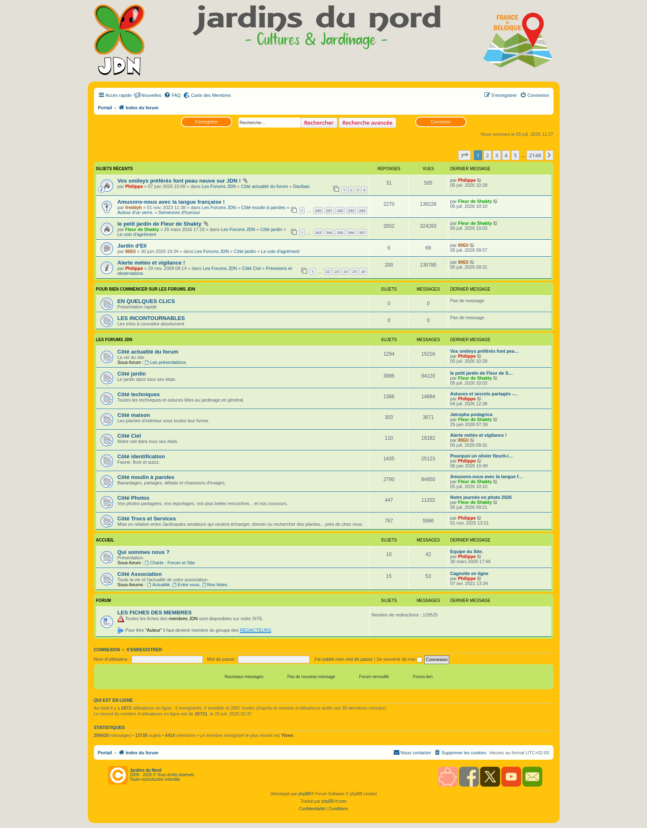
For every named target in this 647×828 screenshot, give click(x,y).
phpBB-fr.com (334, 801)
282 (340, 210)
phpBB (304, 794)
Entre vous (185, 584)
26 (363, 271)
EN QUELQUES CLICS (146, 301)
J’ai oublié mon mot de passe (343, 659)
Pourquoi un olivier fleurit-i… (481, 455)
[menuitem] (172, 95)
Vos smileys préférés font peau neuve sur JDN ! (179, 181)
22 (328, 271)
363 (318, 232)
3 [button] (496, 155)
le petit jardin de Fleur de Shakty (160, 224)
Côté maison (134, 415)
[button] (464, 155)
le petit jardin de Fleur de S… (481, 373)
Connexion (441, 122)
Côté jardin (271, 229)
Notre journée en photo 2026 (481, 497)
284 (362, 210)
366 (351, 232)
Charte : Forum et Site (170, 562)
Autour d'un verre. (136, 212)
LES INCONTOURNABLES (151, 318)
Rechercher (319, 122)
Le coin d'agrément (137, 234)
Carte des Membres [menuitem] (211, 95)
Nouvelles (151, 95)
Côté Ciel (251, 268)
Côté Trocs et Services (147, 518)
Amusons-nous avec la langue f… (486, 476)
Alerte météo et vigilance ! (151, 263)
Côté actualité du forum (264, 186)
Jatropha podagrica (471, 414)
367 (362, 232)
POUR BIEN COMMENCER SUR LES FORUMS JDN (145, 289)
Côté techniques (139, 394)
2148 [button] (535, 155)
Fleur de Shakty (475, 201)
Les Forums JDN (219, 186)
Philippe (134, 186)
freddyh (133, 207)
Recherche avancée (367, 122)
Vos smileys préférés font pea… (484, 351)
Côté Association (140, 574)
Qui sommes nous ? (144, 552)
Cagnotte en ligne (469, 573)
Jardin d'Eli (132, 246)
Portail (105, 107)
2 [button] (487, 155)
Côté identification (141, 456)
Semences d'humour (179, 212)
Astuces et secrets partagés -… (484, 393)
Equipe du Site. (466, 551)
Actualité (158, 584)
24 (345, 271)
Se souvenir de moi (399, 659)
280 (318, 210)
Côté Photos (134, 498)
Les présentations (165, 362)
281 (329, 210)
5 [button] (515, 155)
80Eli (130, 251)
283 (351, 210)
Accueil (105, 540)
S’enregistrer (206, 122)
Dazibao (301, 186)
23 (336, 271)
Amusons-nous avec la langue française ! (171, 202)
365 (340, 232)
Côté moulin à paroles (263, 207)
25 (354, 271)
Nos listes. (215, 584)
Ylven (287, 735)
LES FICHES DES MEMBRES (155, 612)
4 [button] (506, 155)
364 (329, 232)
